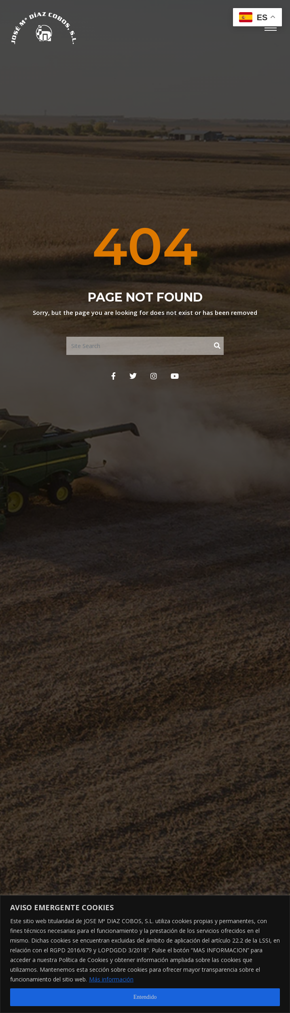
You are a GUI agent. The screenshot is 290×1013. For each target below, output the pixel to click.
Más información (111, 979)
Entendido (145, 997)
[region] (145, 954)
